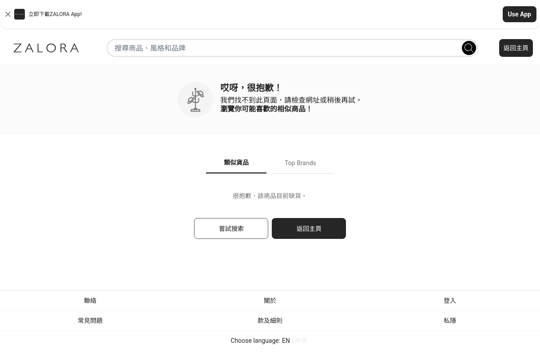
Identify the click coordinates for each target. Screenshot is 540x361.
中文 (301, 340)
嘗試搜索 (231, 228)
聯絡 (90, 300)
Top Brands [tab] (300, 163)
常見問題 (90, 320)
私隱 (450, 320)
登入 (450, 300)
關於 (270, 300)
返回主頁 (516, 48)
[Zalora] (46, 48)
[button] (270, 14)
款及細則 (270, 320)
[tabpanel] (270, 219)
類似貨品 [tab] (236, 162)
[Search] (469, 48)
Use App (519, 14)
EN (286, 340)
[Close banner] (8, 14)
